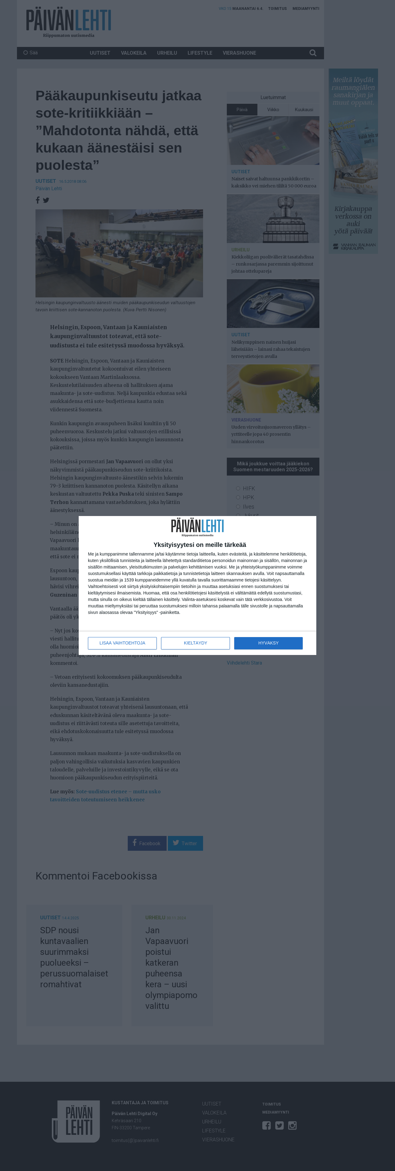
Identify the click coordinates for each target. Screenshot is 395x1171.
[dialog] (197, 585)
